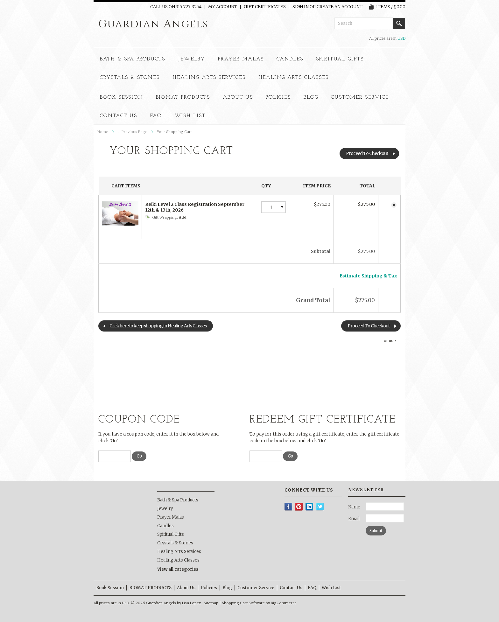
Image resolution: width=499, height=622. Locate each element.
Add (182, 217)
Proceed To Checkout (367, 153)
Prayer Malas (241, 59)
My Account (222, 7)
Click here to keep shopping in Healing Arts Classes (158, 326)
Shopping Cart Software (243, 603)
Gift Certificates (265, 7)
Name (354, 507)
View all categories (178, 569)
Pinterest (299, 507)
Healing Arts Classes (293, 77)
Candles (290, 59)
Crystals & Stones (130, 77)
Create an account (339, 7)
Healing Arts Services (208, 77)
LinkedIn (309, 507)
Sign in (300, 7)
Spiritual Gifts (339, 59)
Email (354, 518)
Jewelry (191, 59)
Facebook (288, 507)
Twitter (320, 507)
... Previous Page (132, 131)
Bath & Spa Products (132, 59)
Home (102, 131)
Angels (153, 24)
